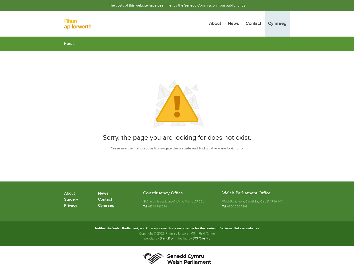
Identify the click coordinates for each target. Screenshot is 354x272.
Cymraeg (277, 24)
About (215, 24)
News (233, 24)
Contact (253, 24)
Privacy (70, 205)
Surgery (71, 199)
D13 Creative (201, 238)
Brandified (167, 238)
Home (68, 44)
